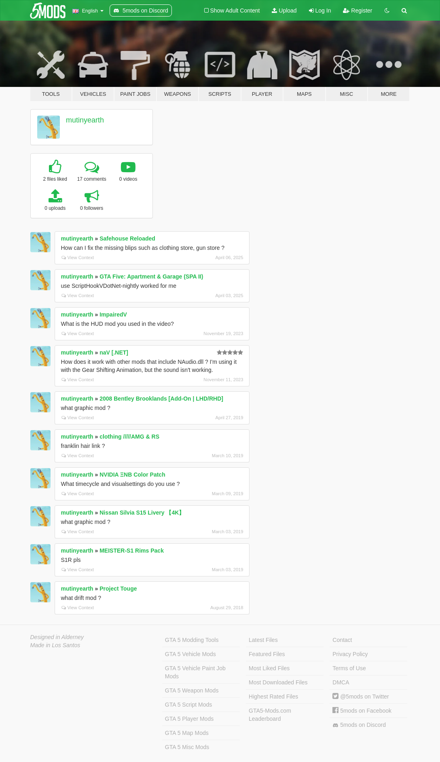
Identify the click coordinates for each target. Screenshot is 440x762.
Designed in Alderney (57, 637)
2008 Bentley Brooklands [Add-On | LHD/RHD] (161, 398)
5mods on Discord (359, 725)
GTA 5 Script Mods (188, 704)
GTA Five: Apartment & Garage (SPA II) (151, 276)
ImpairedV (113, 314)
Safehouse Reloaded (127, 238)
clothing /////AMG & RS (129, 436)
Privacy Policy (350, 654)
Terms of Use (349, 668)
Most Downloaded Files (278, 682)
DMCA (340, 682)
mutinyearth (85, 120)
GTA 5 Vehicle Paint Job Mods (195, 672)
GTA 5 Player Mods (189, 719)
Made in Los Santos (55, 645)
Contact (342, 640)
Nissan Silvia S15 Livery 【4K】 (141, 512)
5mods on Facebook (361, 710)
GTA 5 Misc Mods (187, 747)
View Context (77, 257)
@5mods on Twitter (360, 696)
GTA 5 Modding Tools (192, 640)
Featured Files (267, 654)
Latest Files (263, 640)
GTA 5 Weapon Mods (192, 690)
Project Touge (118, 588)
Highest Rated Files (273, 696)
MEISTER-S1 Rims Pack (131, 550)
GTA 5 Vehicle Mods (190, 654)
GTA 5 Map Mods (187, 733)
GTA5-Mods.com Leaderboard (270, 714)
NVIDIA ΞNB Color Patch (132, 474)
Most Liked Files (269, 668)
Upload (284, 10)
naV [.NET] (113, 352)
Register (357, 10)
